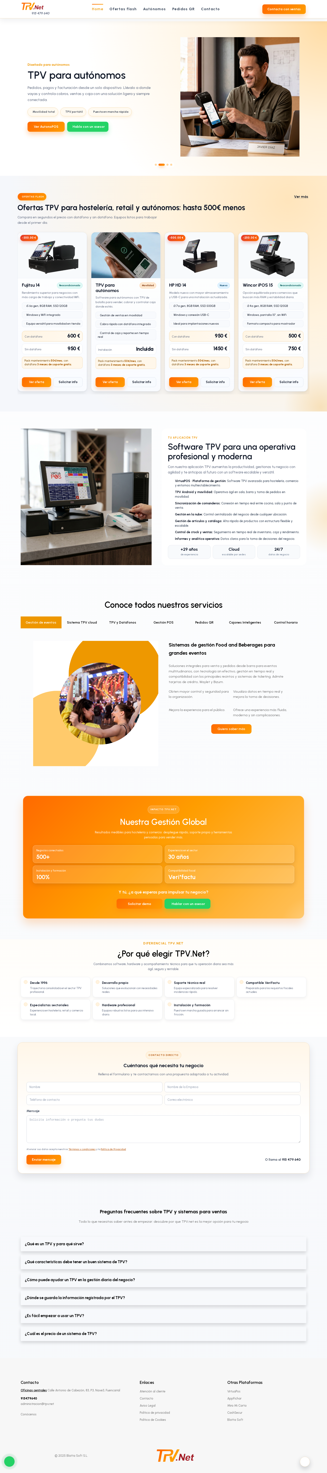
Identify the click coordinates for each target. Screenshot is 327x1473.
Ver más (301, 197)
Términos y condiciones (82, 1149)
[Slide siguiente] (319, 96)
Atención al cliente (152, 1391)
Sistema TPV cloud (82, 622)
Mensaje (33, 1111)
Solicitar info (68, 382)
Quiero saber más (231, 729)
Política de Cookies (153, 1420)
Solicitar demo (139, 904)
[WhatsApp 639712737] (88, 127)
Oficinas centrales (34, 1390)
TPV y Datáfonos (122, 622)
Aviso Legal (148, 1405)
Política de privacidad (155, 1413)
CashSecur (234, 1413)
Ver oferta (36, 382)
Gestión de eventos (41, 622)
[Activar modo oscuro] (305, 1462)
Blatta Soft (235, 1420)
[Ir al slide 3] (167, 165)
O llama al (283, 1160)
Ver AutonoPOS (46, 127)
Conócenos (28, 1414)
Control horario (286, 622)
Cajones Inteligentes (245, 622)
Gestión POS (163, 622)
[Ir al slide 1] (156, 165)
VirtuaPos (233, 1391)
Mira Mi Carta (237, 1405)
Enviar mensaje (44, 1160)
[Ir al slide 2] (161, 165)
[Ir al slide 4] (171, 165)
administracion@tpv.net (37, 1404)
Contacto (146, 1398)
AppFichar (234, 1398)
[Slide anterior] (7, 96)
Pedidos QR (204, 622)
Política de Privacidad (113, 1149)
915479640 (29, 1398)
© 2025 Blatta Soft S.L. (71, 1456)
